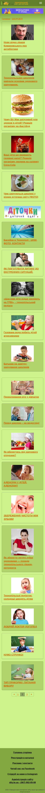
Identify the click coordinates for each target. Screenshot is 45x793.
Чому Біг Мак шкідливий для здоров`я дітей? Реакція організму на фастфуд (21, 122)
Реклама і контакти (22, 763)
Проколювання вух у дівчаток (21, 397)
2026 (6, 790)
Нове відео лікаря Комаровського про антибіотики (15, 45)
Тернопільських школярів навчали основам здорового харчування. (20, 81)
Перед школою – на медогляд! (21, 423)
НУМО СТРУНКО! (13, 654)
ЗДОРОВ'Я (17, 19)
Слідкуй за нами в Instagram (23, 774)
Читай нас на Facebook (22, 768)
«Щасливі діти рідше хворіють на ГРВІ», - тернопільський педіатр (22, 302)
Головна (6, 19)
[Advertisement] (22, 720)
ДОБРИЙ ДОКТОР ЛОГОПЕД (20, 626)
